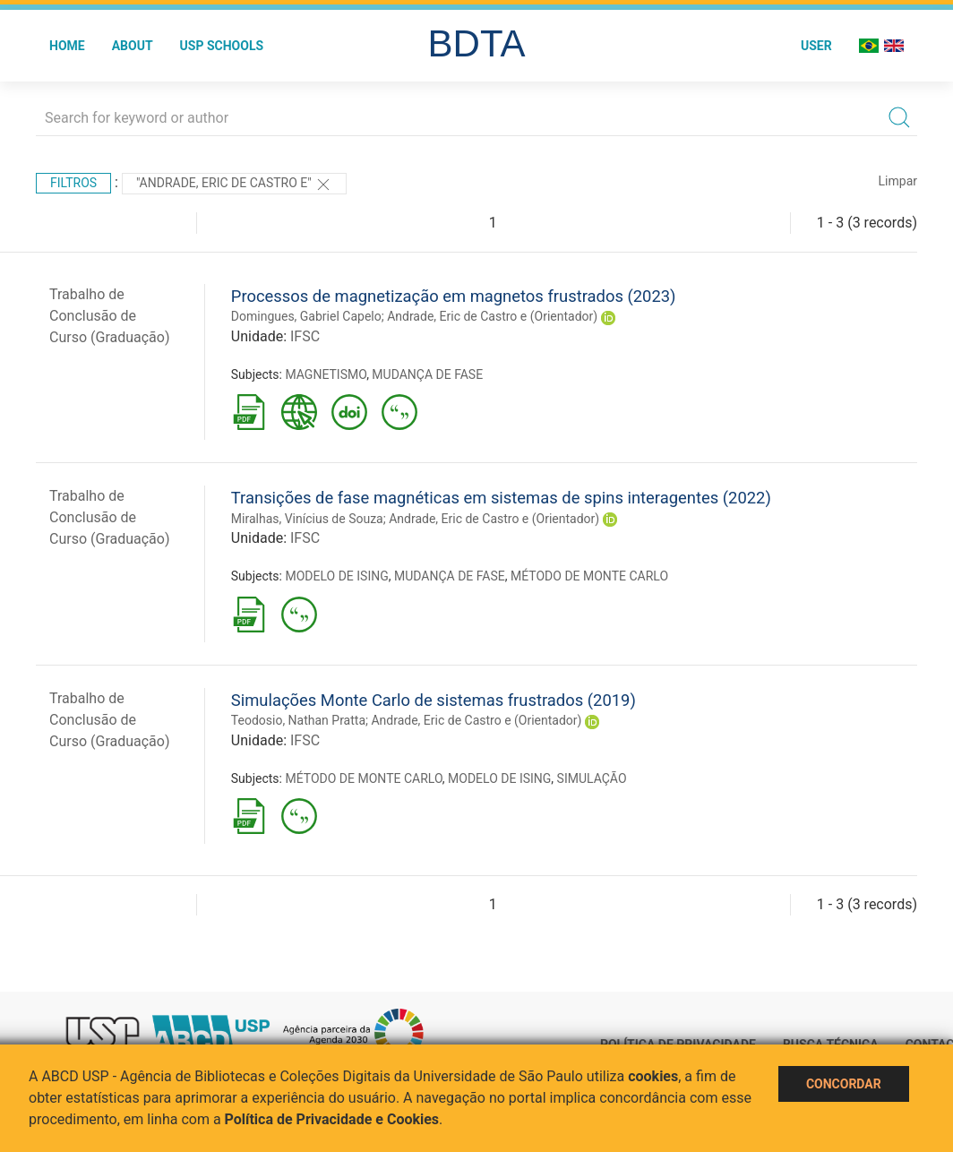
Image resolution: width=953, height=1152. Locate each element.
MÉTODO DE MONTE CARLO (589, 576)
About (132, 46)
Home (67, 46)
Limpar (898, 181)
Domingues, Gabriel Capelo (306, 316)
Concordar (843, 1084)
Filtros (73, 183)
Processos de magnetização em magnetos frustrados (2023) (453, 296)
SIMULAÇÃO (592, 778)
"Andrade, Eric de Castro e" (234, 184)
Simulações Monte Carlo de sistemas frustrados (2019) (433, 700)
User (816, 46)
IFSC (305, 336)
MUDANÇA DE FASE (427, 374)
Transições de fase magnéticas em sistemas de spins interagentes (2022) (501, 497)
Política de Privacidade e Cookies (332, 1119)
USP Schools (222, 46)
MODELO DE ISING (336, 576)
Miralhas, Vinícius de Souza (307, 519)
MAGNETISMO (325, 374)
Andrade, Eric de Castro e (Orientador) (492, 316)
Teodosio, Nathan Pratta (298, 720)
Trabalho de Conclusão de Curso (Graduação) (109, 316)
